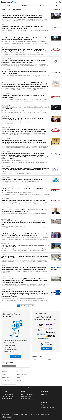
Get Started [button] (16, 356)
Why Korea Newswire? (8, 394)
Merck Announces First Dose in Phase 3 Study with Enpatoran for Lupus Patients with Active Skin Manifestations (25, 210)
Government (5, 383)
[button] (56, 2)
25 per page (40, 306)
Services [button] (24, 5)
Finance (18, 369)
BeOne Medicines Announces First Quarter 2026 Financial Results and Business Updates (24, 96)
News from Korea (26, 396)
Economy (18, 366)
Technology (4, 371)
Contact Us (44, 392)
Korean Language (45, 414)
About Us (44, 402)
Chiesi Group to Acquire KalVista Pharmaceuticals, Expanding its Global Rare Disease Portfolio (25, 245)
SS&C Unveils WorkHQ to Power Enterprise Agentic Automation (22, 179)
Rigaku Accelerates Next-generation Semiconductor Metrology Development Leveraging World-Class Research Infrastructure (21, 16)
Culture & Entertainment (21, 374)
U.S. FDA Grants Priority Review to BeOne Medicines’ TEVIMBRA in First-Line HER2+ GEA (25, 189)
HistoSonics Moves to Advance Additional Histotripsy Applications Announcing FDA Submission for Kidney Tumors (23, 61)
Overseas (49, 359)
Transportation (5, 377)
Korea (34, 359)
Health (3, 366)
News (23, 392)
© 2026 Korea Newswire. (7, 417)
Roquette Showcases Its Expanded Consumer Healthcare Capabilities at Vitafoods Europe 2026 (24, 257)
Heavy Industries (6, 380)
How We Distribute (7, 396)
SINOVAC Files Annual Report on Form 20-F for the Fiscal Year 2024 (23, 200)
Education (4, 369)
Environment (19, 380)
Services (5, 392)
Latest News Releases (27, 394)
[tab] (11, 392)
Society (18, 377)
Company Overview (46, 405)
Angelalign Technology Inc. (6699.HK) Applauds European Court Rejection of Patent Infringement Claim (22, 27)
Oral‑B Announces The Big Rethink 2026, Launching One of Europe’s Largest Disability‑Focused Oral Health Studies (23, 38)
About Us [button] (41, 5)
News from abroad (26, 398)
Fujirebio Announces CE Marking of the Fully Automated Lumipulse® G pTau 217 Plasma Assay (24, 72)
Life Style (18, 371)
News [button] (8, 5)
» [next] (32, 306)
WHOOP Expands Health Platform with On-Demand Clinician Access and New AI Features (25, 107)
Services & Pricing (7, 398)
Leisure (3, 374)
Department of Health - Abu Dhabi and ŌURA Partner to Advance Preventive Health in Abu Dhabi (22, 119)
